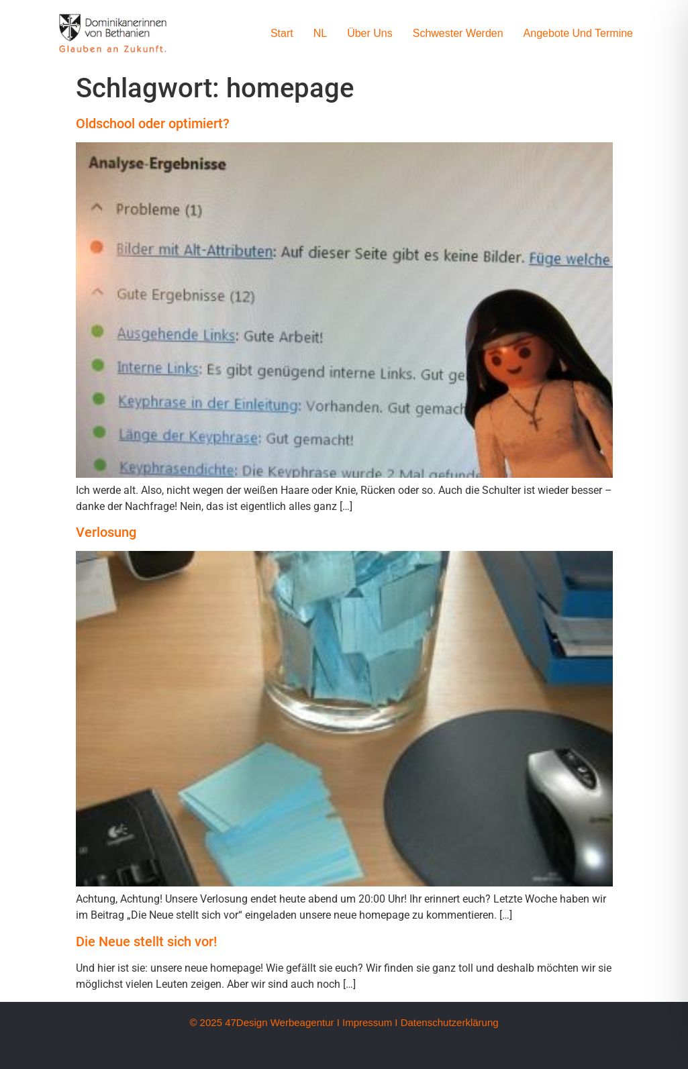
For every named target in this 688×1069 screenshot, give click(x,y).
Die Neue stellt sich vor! (146, 941)
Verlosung (106, 532)
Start (282, 33)
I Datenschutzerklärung (446, 1022)
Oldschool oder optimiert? (153, 123)
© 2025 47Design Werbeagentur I (264, 1022)
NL (320, 33)
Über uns (370, 33)
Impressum (367, 1022)
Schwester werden (458, 33)
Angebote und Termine (578, 33)
